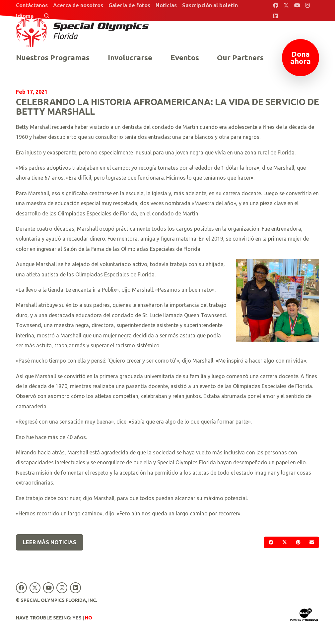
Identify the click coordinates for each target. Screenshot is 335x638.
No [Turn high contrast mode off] (88, 617)
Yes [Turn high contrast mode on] (77, 617)
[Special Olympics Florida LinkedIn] (275, 16)
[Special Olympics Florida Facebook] (275, 5)
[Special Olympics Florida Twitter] (286, 5)
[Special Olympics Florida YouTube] (297, 5)
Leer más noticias (49, 542)
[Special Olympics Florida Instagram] (307, 5)
